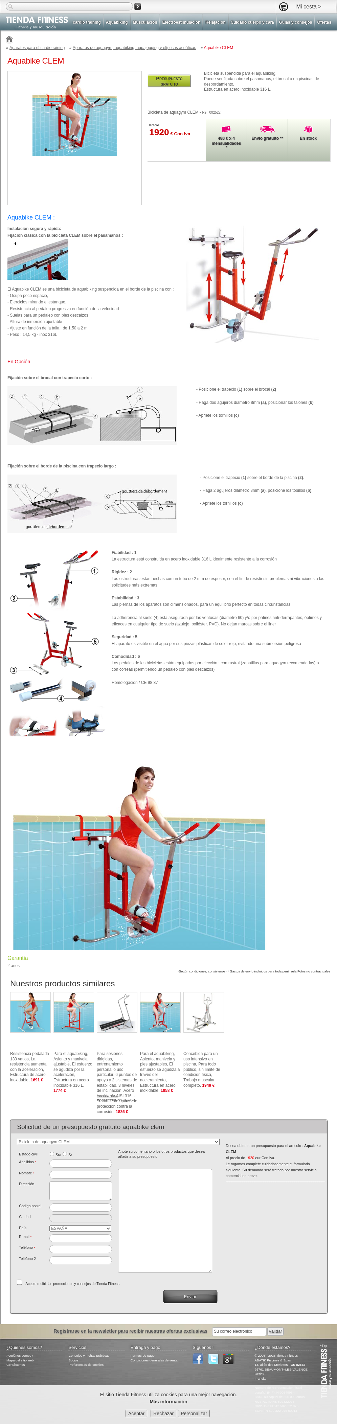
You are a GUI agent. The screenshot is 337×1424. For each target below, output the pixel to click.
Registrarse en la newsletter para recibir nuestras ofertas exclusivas (131, 1331)
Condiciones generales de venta (154, 1360)
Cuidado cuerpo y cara (252, 22)
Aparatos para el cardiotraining (37, 47)
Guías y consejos (295, 22)
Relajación (215, 22)
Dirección (26, 1184)
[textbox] (80, 1207)
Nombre (26, 1173)
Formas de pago (143, 1355)
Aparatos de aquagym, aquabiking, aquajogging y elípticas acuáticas (134, 47)
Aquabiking (117, 22)
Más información (168, 1401)
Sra (58, 1155)
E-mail (25, 1237)
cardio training (86, 22)
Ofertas (324, 22)
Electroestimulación (181, 22)
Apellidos (27, 1162)
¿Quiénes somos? (19, 1355)
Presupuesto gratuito (169, 81)
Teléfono (27, 1247)
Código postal (30, 1206)
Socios (73, 1360)
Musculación (145, 22)
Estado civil (28, 1154)
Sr (70, 1155)
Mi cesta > (308, 6)
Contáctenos (15, 1364)
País (22, 1228)
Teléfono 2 (27, 1259)
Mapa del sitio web (20, 1360)
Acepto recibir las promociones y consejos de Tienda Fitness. (72, 1284)
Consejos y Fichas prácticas (88, 1355)
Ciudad (24, 1217)
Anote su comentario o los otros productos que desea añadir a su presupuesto (161, 1154)
